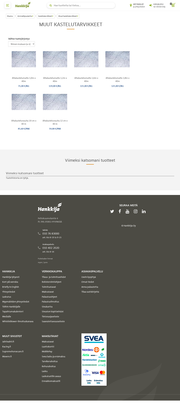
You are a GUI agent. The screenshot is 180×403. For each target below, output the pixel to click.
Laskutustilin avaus (51, 376)
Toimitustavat (49, 286)
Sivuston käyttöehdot (53, 311)
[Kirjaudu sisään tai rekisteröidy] (157, 5)
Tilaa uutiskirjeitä (90, 291)
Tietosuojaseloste (50, 316)
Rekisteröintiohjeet (51, 281)
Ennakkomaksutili (51, 381)
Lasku (44, 371)
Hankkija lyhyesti (10, 277)
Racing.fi (6, 346)
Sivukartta (47, 306)
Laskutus (6, 296)
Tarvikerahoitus (50, 361)
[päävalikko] (8, 5)
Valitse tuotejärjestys (19, 38)
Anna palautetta (89, 286)
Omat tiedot (87, 281)
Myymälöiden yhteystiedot (15, 301)
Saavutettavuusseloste (53, 321)
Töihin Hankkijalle (11, 306)
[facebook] (121, 211)
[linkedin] (144, 211)
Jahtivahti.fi (8, 341)
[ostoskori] (172, 5)
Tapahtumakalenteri (12, 311)
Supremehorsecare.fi (13, 351)
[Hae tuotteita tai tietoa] (81, 5)
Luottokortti (48, 346)
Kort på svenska (10, 281)
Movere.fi (7, 356)
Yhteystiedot (8, 291)
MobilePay (47, 351)
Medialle (6, 316)
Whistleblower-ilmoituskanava (17, 321)
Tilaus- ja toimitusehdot (54, 277)
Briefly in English (10, 286)
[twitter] (113, 211)
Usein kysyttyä (88, 277)
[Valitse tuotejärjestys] (21, 44)
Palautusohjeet (49, 296)
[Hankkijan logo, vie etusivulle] (23, 5)
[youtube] (128, 211)
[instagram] (136, 211)
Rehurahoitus (49, 366)
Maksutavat (48, 291)
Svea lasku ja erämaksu (53, 356)
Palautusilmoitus (50, 301)
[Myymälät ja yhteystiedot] (137, 5)
